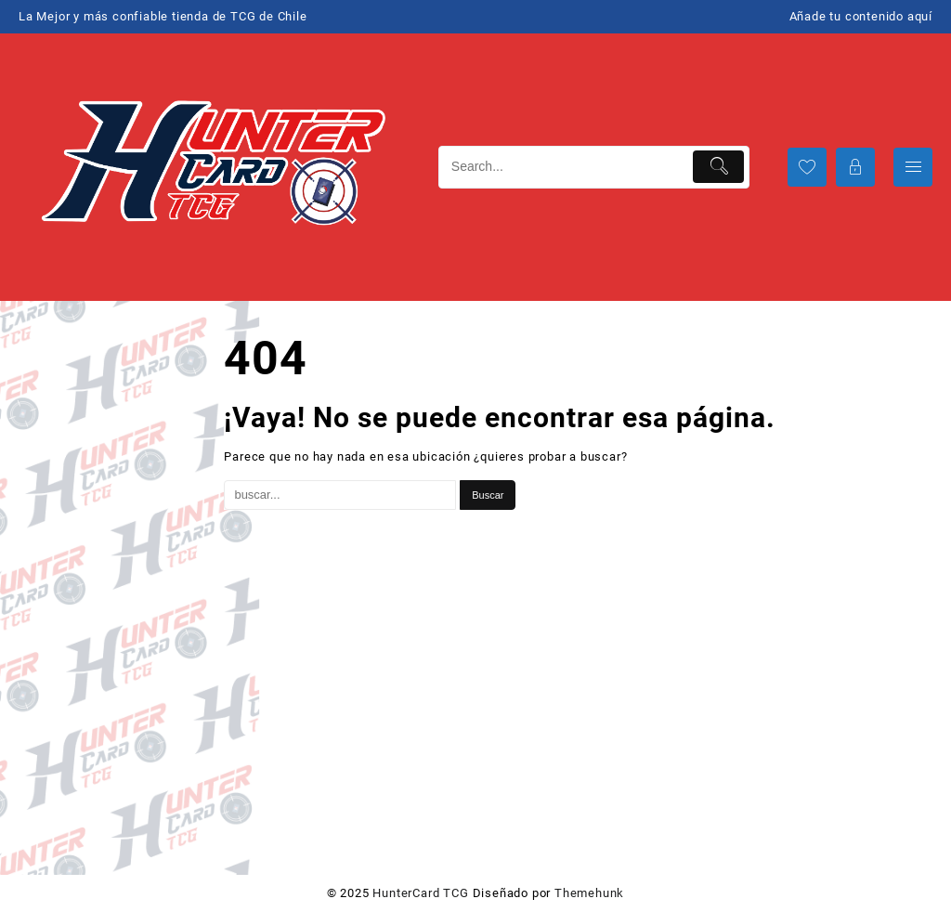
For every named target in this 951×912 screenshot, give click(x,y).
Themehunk (589, 893)
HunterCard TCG (420, 893)
